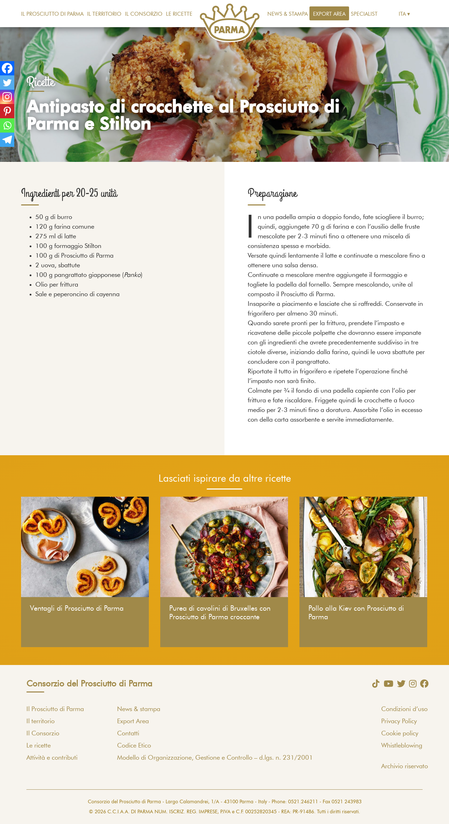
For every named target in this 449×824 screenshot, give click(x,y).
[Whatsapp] (7, 125)
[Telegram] (7, 140)
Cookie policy (399, 733)
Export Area (329, 14)
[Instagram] (7, 97)
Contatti (128, 733)
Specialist (364, 14)
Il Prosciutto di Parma (52, 14)
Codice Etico (134, 746)
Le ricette (179, 14)
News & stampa (287, 14)
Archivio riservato (404, 766)
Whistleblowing (401, 746)
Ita (402, 14)
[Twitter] (7, 82)
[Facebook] (7, 68)
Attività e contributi (51, 758)
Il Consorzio (143, 14)
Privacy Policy (399, 721)
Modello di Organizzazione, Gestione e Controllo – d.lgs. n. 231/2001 (215, 758)
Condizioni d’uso (404, 709)
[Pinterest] (7, 111)
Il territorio (104, 14)
